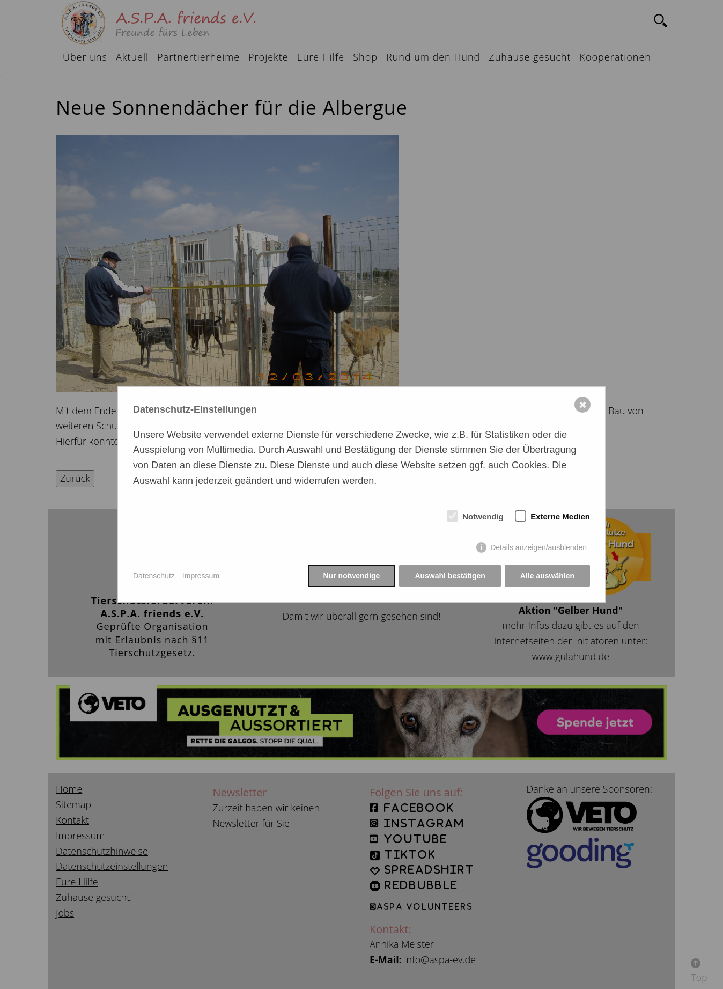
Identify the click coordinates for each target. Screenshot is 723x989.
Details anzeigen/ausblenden (538, 547)
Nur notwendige (351, 576)
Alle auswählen (547, 576)
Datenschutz (154, 576)
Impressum (200, 576)
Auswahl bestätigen (450, 576)
